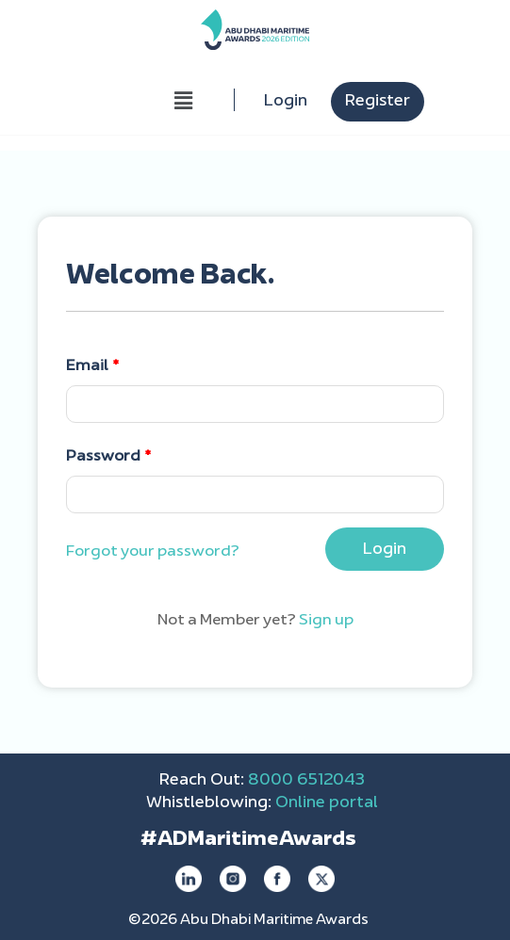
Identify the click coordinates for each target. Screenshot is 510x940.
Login (285, 101)
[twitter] (321, 879)
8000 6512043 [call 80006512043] (306, 781)
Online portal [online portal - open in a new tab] (326, 803)
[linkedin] (188, 879)
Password (109, 457)
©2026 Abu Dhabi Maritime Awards (248, 921)
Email (93, 367)
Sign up (326, 620)
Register (377, 101)
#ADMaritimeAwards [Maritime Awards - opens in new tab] (248, 840)
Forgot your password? (152, 552)
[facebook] (277, 879)
